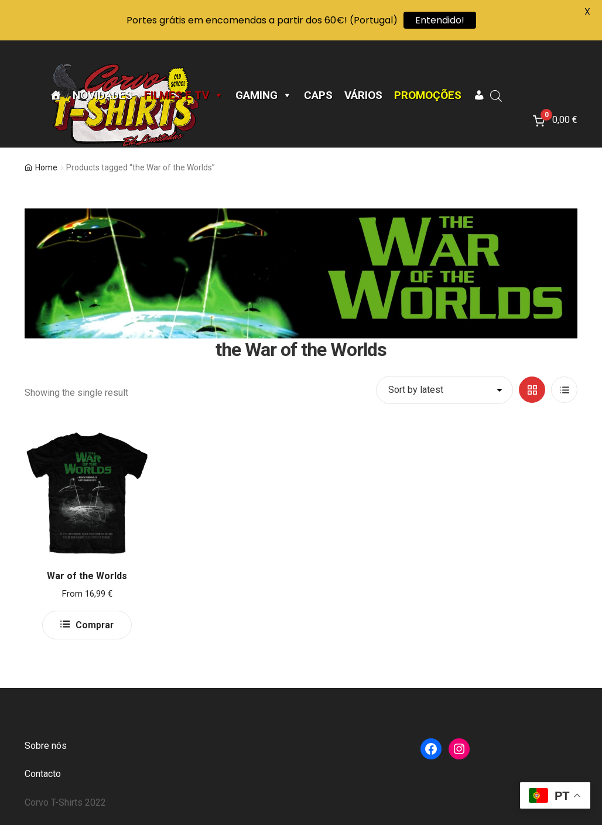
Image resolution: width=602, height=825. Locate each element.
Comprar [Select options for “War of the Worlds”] (95, 625)
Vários (363, 95)
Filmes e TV (184, 95)
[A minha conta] (478, 95)
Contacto (43, 773)
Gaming (263, 95)
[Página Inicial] (55, 95)
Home (46, 167)
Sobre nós (46, 745)
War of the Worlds (87, 575)
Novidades (102, 95)
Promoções (427, 95)
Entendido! (439, 20)
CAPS (318, 95)
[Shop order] (444, 390)
